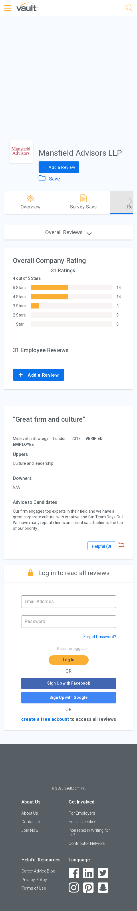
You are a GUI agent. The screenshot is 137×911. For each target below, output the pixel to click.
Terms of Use (33, 888)
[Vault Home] (27, 6)
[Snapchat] (103, 887)
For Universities (82, 821)
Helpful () (101, 546)
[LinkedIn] (88, 873)
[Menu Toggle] (8, 8)
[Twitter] (103, 873)
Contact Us (31, 821)
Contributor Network (87, 843)
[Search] (129, 9)
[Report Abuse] (121, 545)
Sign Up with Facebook (68, 683)
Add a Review (58, 167)
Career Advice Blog (38, 871)
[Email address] (68, 601)
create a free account (45, 719)
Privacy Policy (34, 879)
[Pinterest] (88, 887)
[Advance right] (130, 202)
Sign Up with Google (68, 697)
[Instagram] (74, 887)
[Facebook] (74, 873)
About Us (29, 813)
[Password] (68, 621)
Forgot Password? (100, 636)
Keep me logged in (68, 648)
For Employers (82, 813)
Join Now (30, 830)
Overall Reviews (68, 232)
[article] (68, 482)
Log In (68, 660)
